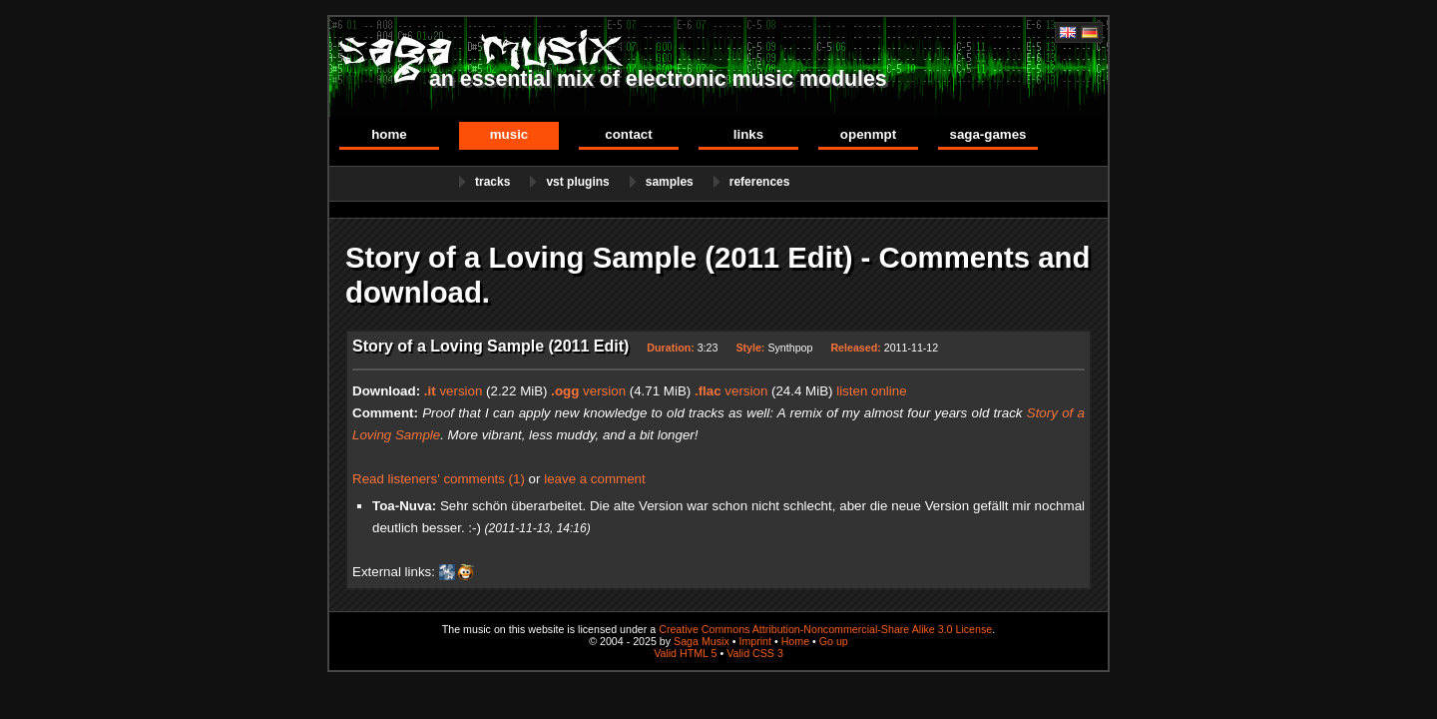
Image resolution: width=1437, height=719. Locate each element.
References (759, 182)
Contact (628, 134)
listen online (871, 390)
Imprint (754, 641)
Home (389, 134)
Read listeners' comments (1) (438, 478)
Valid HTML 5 (685, 653)
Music (509, 134)
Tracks (492, 182)
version (453, 390)
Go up (833, 641)
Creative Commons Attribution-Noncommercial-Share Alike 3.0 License (825, 629)
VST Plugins (577, 182)
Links (748, 134)
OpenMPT (868, 134)
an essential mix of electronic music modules (658, 79)
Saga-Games (987, 134)
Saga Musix (701, 641)
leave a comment (595, 478)
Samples (670, 182)
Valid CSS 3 (754, 653)
